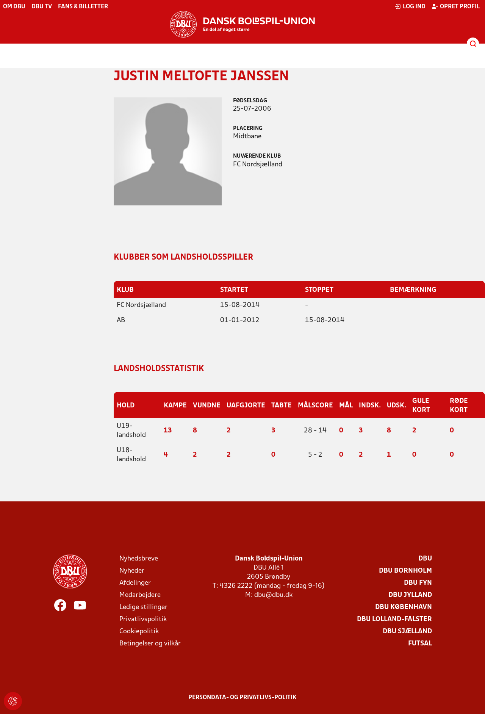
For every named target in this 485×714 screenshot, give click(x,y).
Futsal (420, 643)
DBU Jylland (410, 595)
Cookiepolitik (139, 631)
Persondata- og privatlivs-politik (242, 697)
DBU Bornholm (405, 571)
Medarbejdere (140, 595)
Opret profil (456, 6)
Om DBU (14, 6)
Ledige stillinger (143, 607)
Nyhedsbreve (138, 559)
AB (121, 320)
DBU (425, 559)
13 (168, 430)
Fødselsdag (250, 101)
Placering (248, 128)
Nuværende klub (257, 156)
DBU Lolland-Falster (394, 619)
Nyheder (131, 571)
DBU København (403, 607)
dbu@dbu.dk (273, 595)
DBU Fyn (418, 583)
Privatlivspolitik (143, 619)
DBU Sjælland (407, 631)
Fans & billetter (83, 6)
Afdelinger (135, 583)
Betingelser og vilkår (150, 643)
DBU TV (41, 6)
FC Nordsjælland (141, 305)
